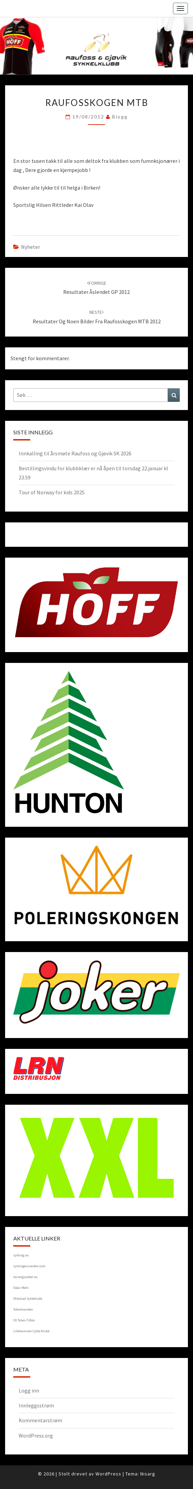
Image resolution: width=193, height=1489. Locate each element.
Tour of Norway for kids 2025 (52, 492)
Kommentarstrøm (40, 1420)
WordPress (108, 1474)
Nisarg (147, 1474)
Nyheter (30, 246)
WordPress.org (36, 1435)
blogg (120, 117)
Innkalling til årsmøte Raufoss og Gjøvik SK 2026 (75, 453)
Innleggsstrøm (36, 1405)
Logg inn (29, 1390)
